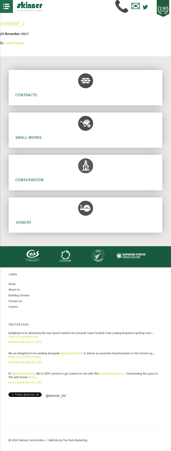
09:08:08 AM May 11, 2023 (25, 342)
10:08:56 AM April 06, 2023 (25, 362)
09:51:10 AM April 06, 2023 (25, 382)
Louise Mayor (14, 43)
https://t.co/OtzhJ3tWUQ (24, 357)
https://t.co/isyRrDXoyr (23, 336)
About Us (14, 289)
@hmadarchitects (72, 353)
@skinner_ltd (56, 396)
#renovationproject (112, 373)
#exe (31, 377)
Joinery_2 (12, 23)
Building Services (19, 295)
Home (12, 284)
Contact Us (15, 301)
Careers (13, 307)
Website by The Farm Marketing (68, 440)
